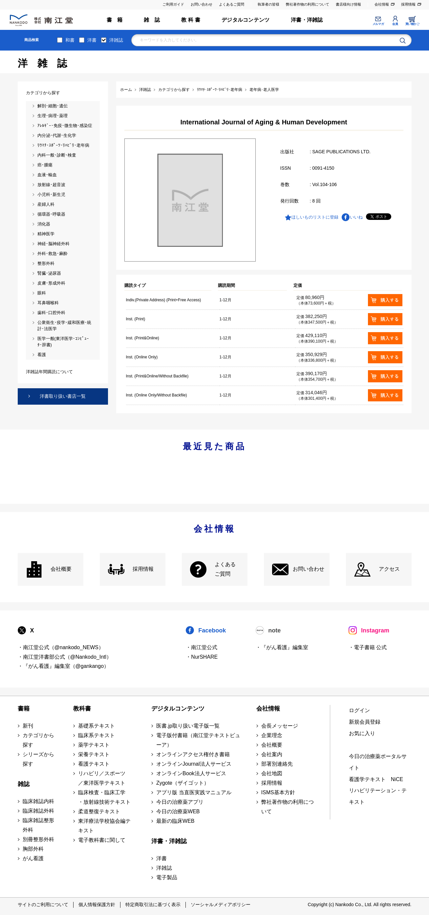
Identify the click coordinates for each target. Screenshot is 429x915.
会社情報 (382, 4)
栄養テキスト (94, 754)
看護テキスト (94, 764)
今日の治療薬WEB (178, 811)
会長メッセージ (279, 726)
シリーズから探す (38, 759)
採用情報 (408, 4)
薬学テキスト (94, 745)
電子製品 (166, 877)
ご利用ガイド (173, 4)
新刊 (28, 726)
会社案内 (271, 754)
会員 (395, 24)
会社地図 (271, 773)
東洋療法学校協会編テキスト (104, 825)
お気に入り (362, 733)
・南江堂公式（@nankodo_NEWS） (61, 647)
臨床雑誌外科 (38, 811)
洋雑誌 (116, 40)
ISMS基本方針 (278, 792)
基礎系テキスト (96, 726)
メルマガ (378, 24)
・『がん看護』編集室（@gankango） (63, 666)
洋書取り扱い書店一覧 (63, 396)
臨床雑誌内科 (38, 801)
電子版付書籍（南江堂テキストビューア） (198, 740)
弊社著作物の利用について (307, 4)
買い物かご (412, 24)
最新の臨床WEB (175, 821)
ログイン (359, 710)
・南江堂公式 (201, 647)
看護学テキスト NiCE (376, 779)
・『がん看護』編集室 (282, 647)
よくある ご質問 (225, 569)
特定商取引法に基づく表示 (153, 904)
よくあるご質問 (231, 4)
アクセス (389, 569)
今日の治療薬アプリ (180, 802)
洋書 (92, 40)
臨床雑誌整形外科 (38, 825)
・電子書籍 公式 (368, 647)
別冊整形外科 (38, 839)
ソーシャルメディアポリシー (220, 904)
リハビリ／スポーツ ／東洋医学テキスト (101, 778)
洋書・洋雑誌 (307, 20)
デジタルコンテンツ (245, 20)
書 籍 (115, 20)
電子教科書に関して (101, 840)
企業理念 (271, 735)
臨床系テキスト (96, 735)
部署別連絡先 (277, 764)
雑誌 (24, 784)
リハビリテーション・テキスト (378, 796)
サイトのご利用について (43, 904)
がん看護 (33, 858)
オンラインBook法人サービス (191, 773)
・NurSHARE (202, 657)
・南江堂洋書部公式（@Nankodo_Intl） (65, 657)
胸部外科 (33, 849)
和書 (70, 40)
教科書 (82, 708)
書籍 (24, 708)
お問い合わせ (201, 4)
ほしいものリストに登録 (314, 217)
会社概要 (61, 569)
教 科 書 (190, 20)
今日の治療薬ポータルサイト (378, 762)
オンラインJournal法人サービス (193, 764)
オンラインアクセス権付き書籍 (193, 754)
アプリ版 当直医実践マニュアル (193, 792)
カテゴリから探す (38, 740)
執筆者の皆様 (268, 4)
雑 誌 (152, 20)
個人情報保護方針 (96, 904)
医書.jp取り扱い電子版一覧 (188, 726)
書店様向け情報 (348, 4)
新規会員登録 (364, 722)
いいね (356, 217)
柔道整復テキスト (99, 811)
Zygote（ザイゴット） (182, 783)
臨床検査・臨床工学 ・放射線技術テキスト (104, 797)
